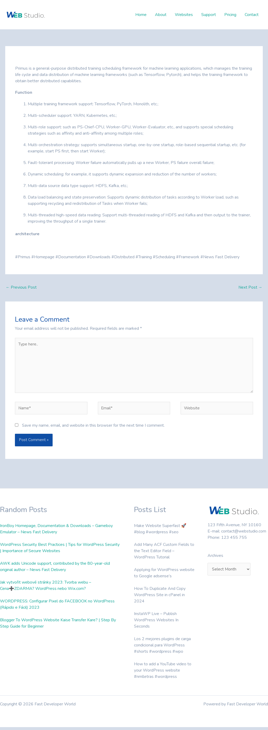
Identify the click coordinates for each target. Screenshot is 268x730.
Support (208, 15)
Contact (252, 15)
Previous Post (21, 287)
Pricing (230, 15)
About (160, 15)
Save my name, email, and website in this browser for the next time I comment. (93, 428)
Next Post (250, 287)
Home (141, 15)
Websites (184, 15)
